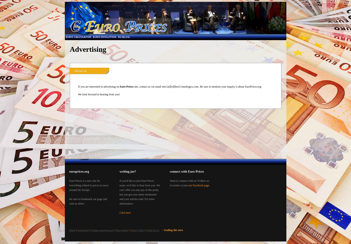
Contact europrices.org (102, 230)
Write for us (153, 230)
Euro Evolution (104, 37)
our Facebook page (198, 185)
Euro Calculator (78, 37)
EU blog (124, 37)
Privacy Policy (137, 230)
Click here (125, 212)
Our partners (122, 230)
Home (72, 230)
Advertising (83, 230)
